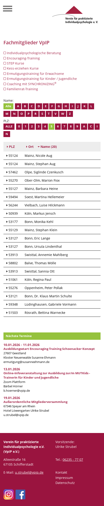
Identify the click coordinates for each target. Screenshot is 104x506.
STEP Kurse (13, 63)
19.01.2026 (11, 398)
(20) (47, 146)
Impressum (64, 477)
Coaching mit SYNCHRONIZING (29, 84)
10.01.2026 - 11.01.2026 (21, 345)
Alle (8, 106)
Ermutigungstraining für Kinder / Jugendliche (40, 78)
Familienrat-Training (20, 89)
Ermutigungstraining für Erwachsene (33, 73)
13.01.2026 (11, 369)
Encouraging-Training (21, 58)
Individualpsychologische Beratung (32, 53)
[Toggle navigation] (7, 9)
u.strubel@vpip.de (16, 415)
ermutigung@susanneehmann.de (26, 362)
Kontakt (61, 472)
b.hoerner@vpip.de (16, 391)
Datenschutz (65, 483)
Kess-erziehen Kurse (21, 68)
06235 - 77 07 (73, 459)
